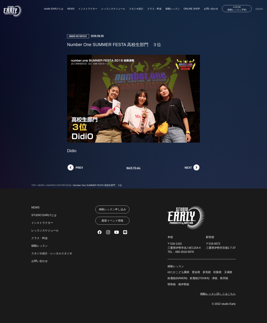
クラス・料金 (154, 8)
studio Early (228, 303)
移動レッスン (173, 8)
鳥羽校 (224, 278)
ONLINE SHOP (192, 8)
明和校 (172, 284)
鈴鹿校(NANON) (177, 278)
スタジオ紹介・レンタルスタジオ (51, 253)
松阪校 (217, 272)
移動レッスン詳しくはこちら (218, 293)
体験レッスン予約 (236, 8)
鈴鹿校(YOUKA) (199, 278)
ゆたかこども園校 (178, 272)
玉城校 (228, 272)
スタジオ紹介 (136, 8)
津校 (214, 278)
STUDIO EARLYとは (44, 215)
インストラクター (87, 8)
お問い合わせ (211, 8)
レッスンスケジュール (113, 8)
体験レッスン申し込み (112, 209)
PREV (79, 167)
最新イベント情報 (112, 220)
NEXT (188, 167)
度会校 (196, 272)
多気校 (207, 272)
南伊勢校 (183, 284)
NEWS (70, 8)
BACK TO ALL (133, 167)
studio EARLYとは (53, 8)
